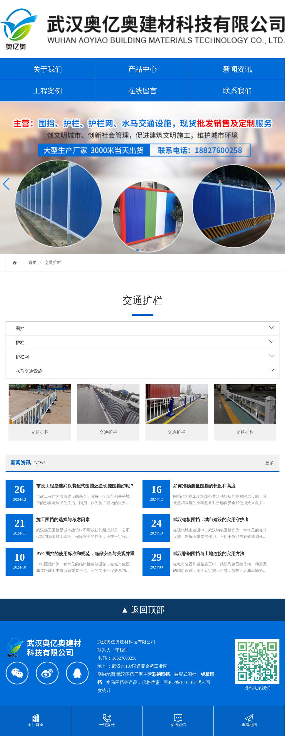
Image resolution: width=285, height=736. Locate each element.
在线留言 (142, 91)
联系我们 (237, 91)
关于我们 (47, 69)
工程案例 (47, 91)
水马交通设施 (29, 371)
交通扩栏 (53, 262)
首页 (32, 262)
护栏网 (22, 356)
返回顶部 (147, 609)
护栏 (20, 342)
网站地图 (106, 674)
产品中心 (142, 69)
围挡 (20, 328)
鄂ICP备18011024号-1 (185, 682)
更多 (269, 462)
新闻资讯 (237, 69)
